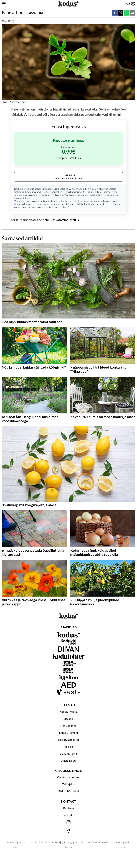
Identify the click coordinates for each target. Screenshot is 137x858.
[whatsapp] (126, 13)
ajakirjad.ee (92, 203)
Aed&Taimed (68, 725)
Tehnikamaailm (72, 191)
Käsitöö (106, 191)
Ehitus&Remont (68, 732)
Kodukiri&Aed (33, 191)
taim (46, 220)
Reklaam (68, 808)
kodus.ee (63, 188)
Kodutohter (56, 191)
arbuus (74, 220)
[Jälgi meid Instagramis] (68, 822)
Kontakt (69, 815)
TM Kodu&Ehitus (91, 191)
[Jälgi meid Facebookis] (68, 831)
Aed (114, 191)
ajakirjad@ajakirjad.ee (72, 842)
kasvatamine (59, 220)
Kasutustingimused (68, 777)
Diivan (45, 191)
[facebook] (115, 13)
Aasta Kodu (68, 760)
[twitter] (120, 13)
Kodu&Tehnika (68, 711)
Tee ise (68, 746)
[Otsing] (128, 3)
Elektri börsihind (68, 791)
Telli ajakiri (68, 784)
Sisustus (68, 718)
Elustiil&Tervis (68, 753)
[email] (132, 13)
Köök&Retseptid (68, 739)
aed (39, 220)
